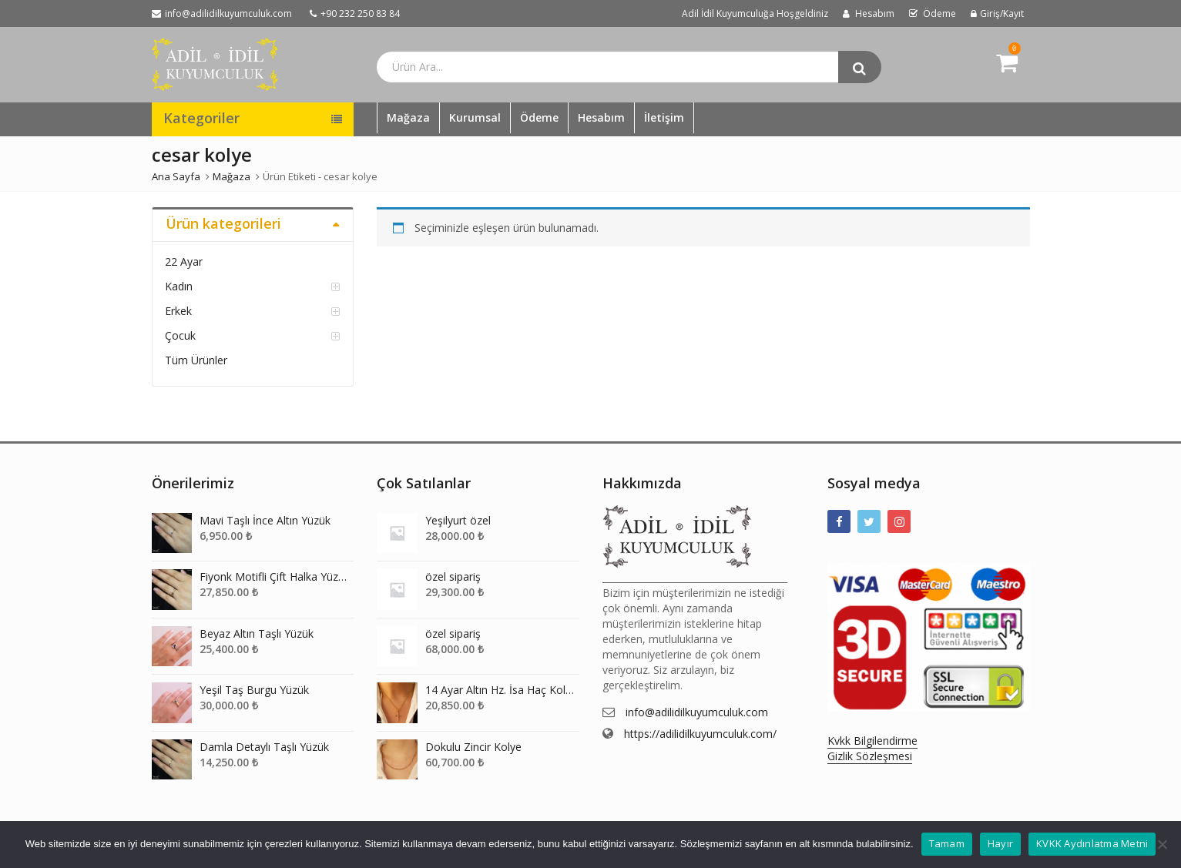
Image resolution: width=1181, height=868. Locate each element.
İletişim (664, 117)
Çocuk (180, 335)
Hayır (1000, 843)
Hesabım (601, 117)
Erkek (178, 310)
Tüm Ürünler (196, 360)
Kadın (179, 286)
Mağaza (408, 117)
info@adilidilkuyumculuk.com (697, 712)
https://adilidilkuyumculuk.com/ (700, 733)
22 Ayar (184, 261)
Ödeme (539, 117)
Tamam (947, 843)
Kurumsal (475, 117)
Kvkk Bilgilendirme (872, 740)
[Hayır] (1161, 844)
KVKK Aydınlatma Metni (1092, 843)
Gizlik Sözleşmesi (869, 756)
